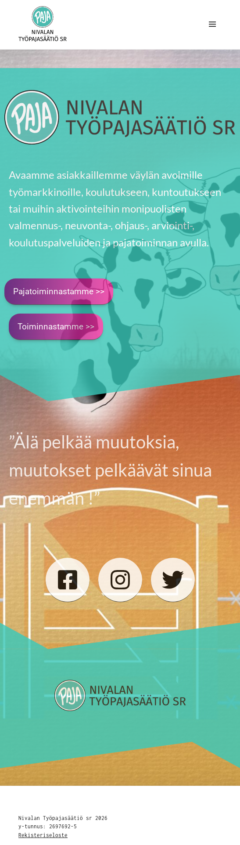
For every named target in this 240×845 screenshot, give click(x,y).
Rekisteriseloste (43, 835)
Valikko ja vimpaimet (212, 33)
